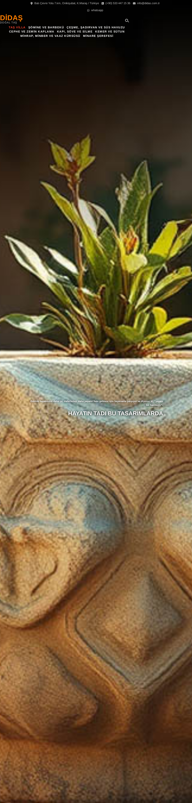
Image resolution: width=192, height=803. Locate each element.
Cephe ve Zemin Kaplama (60, 31)
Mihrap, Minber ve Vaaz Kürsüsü (79, 35)
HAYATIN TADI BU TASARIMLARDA (115, 413)
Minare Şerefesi (127, 35)
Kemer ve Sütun (139, 31)
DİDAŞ (41, 18)
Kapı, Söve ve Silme (104, 31)
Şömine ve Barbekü (75, 27)
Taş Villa (46, 27)
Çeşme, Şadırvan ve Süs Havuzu (125, 27)
